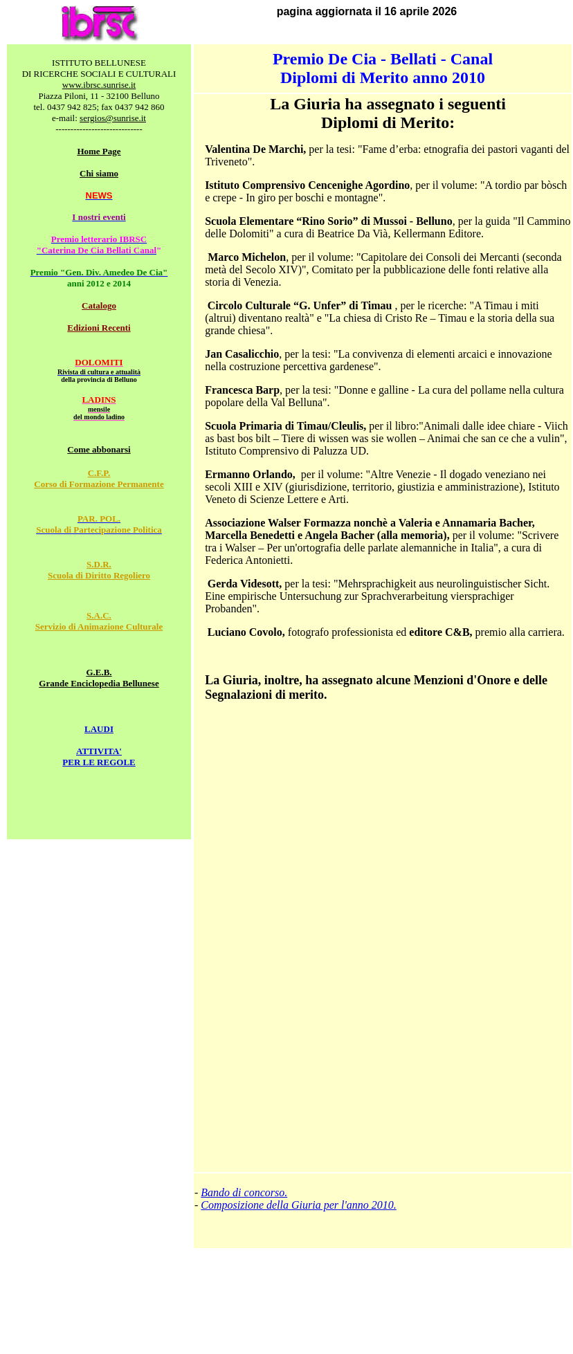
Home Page (98, 151)
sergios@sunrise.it (113, 118)
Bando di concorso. (244, 1192)
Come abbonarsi (98, 449)
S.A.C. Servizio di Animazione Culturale (99, 621)
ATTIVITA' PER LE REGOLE (98, 756)
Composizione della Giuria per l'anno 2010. (299, 1205)
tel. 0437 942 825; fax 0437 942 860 (98, 107)
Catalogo (99, 305)
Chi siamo (99, 173)
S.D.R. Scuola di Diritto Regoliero (99, 569)
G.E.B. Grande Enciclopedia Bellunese (98, 677)
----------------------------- (99, 129)
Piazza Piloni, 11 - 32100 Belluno (99, 96)
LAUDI (98, 729)
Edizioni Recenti (98, 327)
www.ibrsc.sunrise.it (99, 85)
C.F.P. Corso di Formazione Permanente (98, 478)
